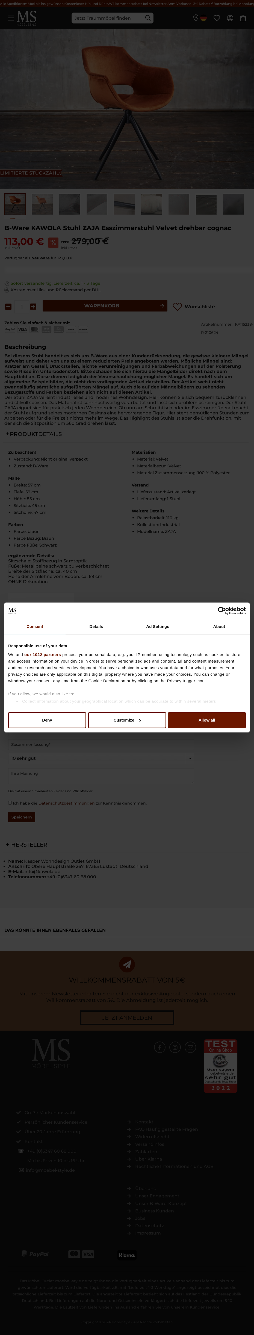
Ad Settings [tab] (157, 626)
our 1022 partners (42, 654)
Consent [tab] (34, 626)
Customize (127, 720)
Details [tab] (96, 626)
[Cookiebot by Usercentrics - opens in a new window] (222, 611)
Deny (47, 720)
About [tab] (219, 626)
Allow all (207, 720)
